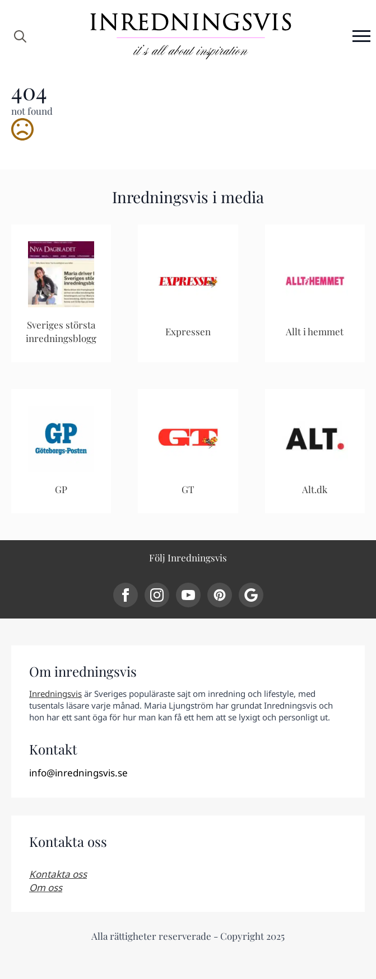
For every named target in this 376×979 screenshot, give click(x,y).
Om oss (45, 887)
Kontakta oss (58, 874)
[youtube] (188, 595)
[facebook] (125, 595)
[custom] (219, 595)
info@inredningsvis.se (78, 772)
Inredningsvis (55, 693)
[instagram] (157, 595)
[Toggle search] (20, 36)
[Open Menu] (361, 36)
